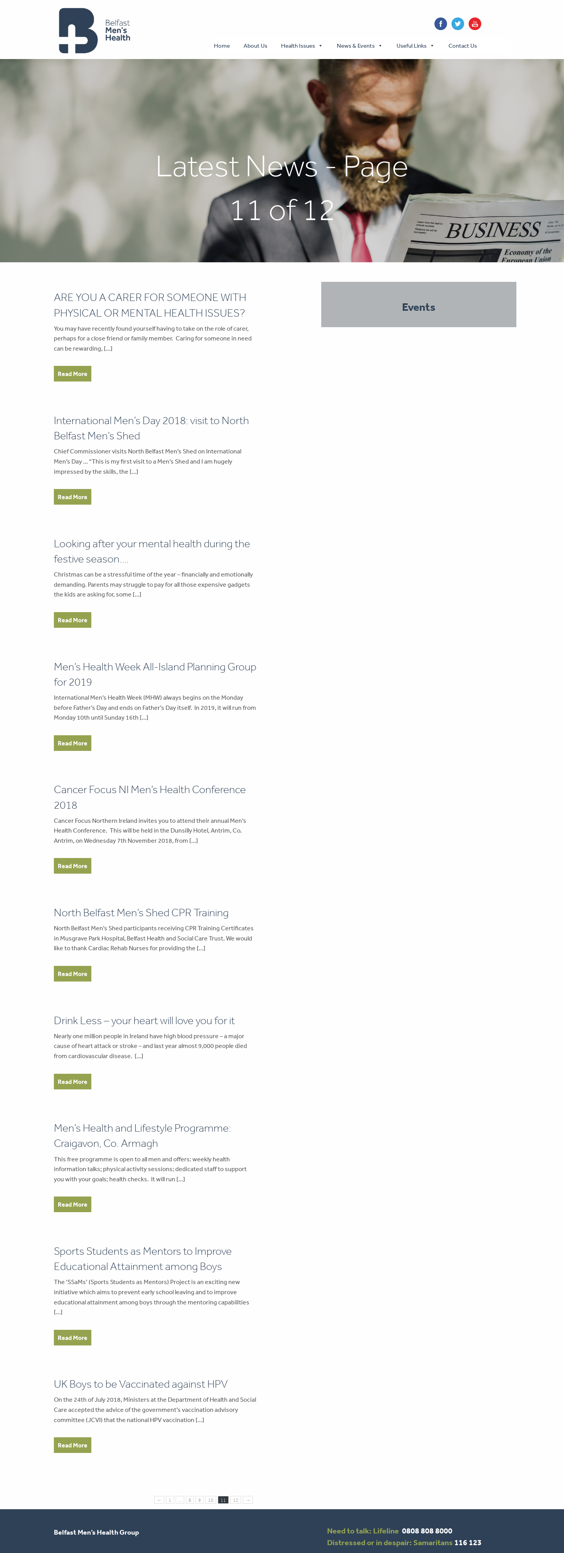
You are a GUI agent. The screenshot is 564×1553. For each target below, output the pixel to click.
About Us (255, 45)
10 (211, 1500)
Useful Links (412, 45)
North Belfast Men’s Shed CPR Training (141, 912)
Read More (72, 374)
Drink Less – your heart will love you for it (144, 1020)
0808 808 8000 (427, 1530)
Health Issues (298, 45)
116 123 (468, 1542)
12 (235, 1500)
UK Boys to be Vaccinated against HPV (141, 1383)
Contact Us (462, 45)
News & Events (356, 45)
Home (222, 45)
